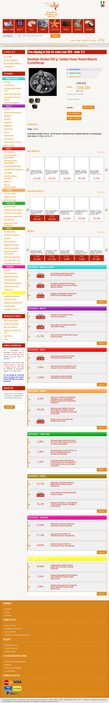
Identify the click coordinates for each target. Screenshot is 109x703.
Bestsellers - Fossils (37, 476)
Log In (73, 41)
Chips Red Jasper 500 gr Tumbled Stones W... (96, 252)
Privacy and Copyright (13, 668)
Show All (101, 152)
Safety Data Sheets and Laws (12, 331)
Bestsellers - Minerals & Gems (40, 267)
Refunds (8, 665)
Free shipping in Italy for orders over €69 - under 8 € (56, 52)
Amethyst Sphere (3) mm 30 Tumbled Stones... (81, 212)
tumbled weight (16, 46)
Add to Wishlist (74, 113)
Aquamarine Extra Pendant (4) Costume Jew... (66, 212)
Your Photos (8, 335)
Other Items (54, 25)
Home (78, 41)
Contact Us (87, 41)
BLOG (94, 41)
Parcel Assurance (11, 648)
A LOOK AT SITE (9, 52)
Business (8, 609)
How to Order (10, 625)
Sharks (43, 25)
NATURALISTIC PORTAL (12, 316)
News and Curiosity (10, 327)
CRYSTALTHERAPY (74, 69)
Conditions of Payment (13, 628)
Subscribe (9, 407)
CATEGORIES (8, 73)
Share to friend (74, 118)
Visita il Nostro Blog (11, 320)
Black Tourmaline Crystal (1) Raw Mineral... (52, 172)
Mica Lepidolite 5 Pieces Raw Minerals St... (52, 212)
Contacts (8, 615)
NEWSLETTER (8, 388)
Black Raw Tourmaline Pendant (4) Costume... (64, 172)
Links (5, 339)
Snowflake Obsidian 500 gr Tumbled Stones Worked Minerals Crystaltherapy (57, 46)
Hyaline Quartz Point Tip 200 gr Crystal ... (37, 252)
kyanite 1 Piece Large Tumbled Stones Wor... (96, 212)
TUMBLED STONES (75, 73)
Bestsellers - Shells (36, 350)
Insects (20, 25)
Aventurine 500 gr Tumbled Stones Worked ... (51, 252)
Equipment (89, 25)
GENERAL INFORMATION (12, 345)
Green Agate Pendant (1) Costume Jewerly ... (66, 252)
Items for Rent (10, 632)
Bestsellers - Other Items (39, 434)
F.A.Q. (7, 612)
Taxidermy (78, 25)
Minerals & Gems (8, 25)
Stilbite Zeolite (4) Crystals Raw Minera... (36, 172)
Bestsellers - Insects (37, 308)
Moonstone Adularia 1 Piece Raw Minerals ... (81, 252)
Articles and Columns (11, 323)
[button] (29, 169)
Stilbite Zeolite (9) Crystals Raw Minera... (81, 172)
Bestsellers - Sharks (37, 391)
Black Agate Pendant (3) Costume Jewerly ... (96, 172)
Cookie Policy (10, 671)
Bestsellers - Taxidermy (38, 517)
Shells (31, 25)
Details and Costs (11, 645)
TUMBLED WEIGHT (75, 77)
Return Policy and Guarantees (15, 661)
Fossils (66, 25)
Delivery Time (10, 651)
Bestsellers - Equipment (38, 559)
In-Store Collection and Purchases (17, 635)
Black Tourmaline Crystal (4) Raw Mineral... (37, 212)
